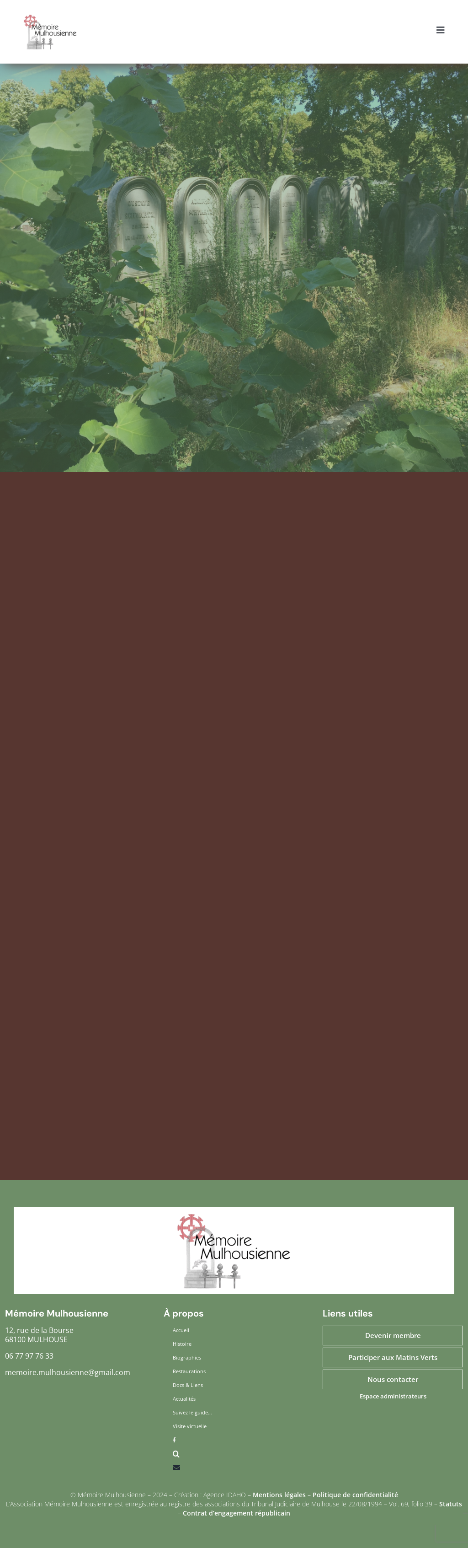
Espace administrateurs (393, 1396)
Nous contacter (392, 1379)
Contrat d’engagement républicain (236, 1513)
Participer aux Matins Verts (392, 1357)
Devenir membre (393, 1335)
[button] (234, 1456)
